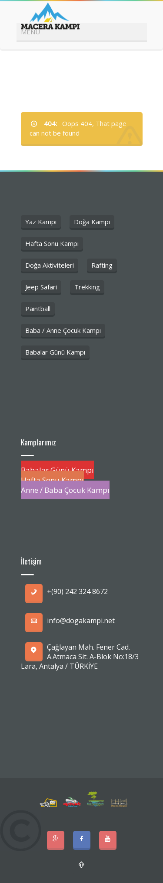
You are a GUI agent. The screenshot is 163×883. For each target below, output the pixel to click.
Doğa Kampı (92, 221)
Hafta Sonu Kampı (52, 243)
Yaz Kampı (41, 221)
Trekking (87, 286)
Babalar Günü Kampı (55, 352)
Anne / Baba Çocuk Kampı (65, 490)
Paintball (37, 308)
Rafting (102, 265)
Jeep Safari (41, 286)
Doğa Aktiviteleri (49, 265)
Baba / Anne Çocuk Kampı (63, 330)
